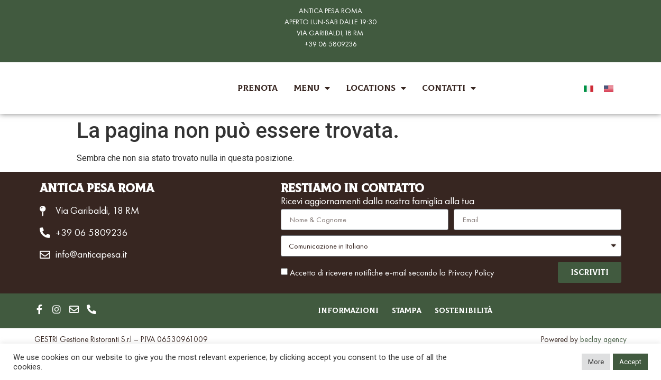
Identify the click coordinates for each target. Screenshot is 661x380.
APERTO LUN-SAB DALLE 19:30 (330, 21)
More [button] (596, 362)
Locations (376, 88)
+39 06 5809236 (331, 44)
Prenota (257, 88)
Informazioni (340, 311)
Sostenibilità (471, 311)
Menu (311, 88)
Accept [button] (630, 362)
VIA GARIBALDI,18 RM (330, 32)
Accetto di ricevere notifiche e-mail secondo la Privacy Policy (392, 272)
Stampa (407, 311)
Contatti (449, 88)
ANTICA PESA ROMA (330, 10)
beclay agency (603, 340)
